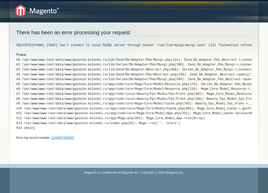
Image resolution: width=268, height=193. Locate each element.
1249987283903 (62, 138)
